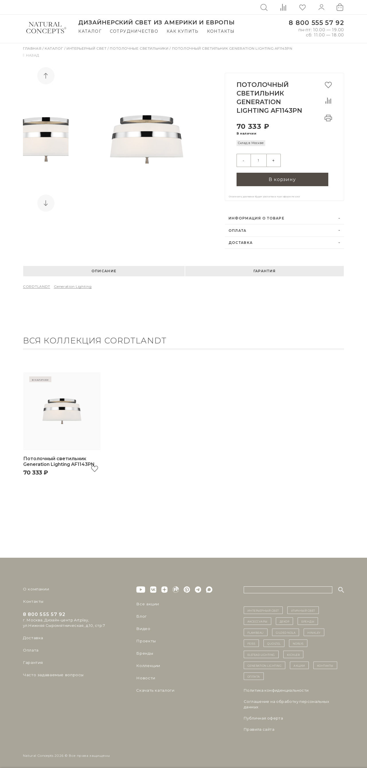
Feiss (251, 641)
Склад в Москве (250, 143)
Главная (32, 48)
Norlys (298, 641)
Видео (142, 626)
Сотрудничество (134, 31)
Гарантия (264, 269)
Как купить (183, 31)
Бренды (144, 651)
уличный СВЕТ (303, 608)
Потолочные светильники (139, 48)
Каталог (89, 31)
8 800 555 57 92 (316, 22)
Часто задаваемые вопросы (52, 672)
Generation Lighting (72, 284)
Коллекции (147, 663)
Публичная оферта (263, 715)
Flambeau (255, 630)
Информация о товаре (256, 216)
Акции (299, 663)
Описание (103, 269)
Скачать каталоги (154, 688)
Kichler (293, 652)
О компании (35, 587)
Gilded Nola (286, 630)
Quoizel (274, 641)
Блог (141, 614)
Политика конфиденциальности (276, 688)
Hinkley (314, 630)
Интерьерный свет (87, 48)
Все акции (146, 602)
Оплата (238, 228)
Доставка (241, 240)
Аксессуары (257, 619)
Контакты (221, 31)
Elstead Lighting (261, 652)
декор (285, 619)
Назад (31, 55)
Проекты (145, 639)
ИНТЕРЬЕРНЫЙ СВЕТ (263, 608)
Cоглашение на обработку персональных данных (286, 702)
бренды (307, 619)
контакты (325, 663)
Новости (145, 676)
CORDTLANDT (36, 284)
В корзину (282, 177)
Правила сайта (259, 727)
